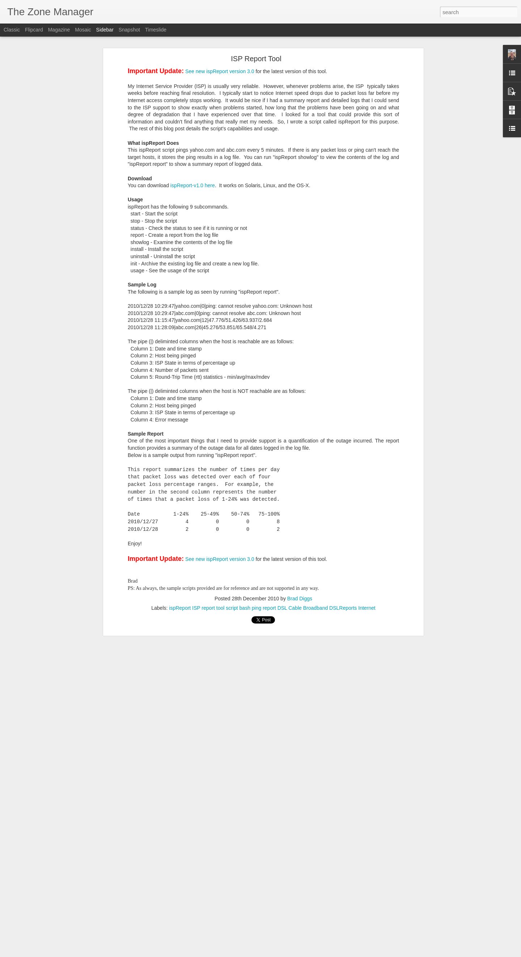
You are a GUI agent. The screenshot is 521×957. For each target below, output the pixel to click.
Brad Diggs (299, 598)
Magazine (59, 30)
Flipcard (34, 30)
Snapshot (129, 30)
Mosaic (83, 30)
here (210, 185)
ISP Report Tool (256, 59)
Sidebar (105, 30)
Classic (12, 30)
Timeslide (155, 30)
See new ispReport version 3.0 (219, 71)
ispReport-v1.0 (186, 185)
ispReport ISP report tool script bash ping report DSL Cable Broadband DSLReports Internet (272, 608)
